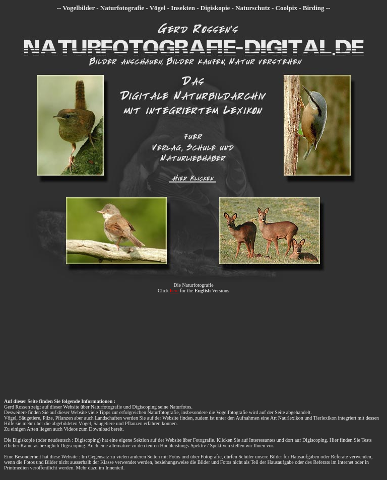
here (174, 290)
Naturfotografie (197, 285)
